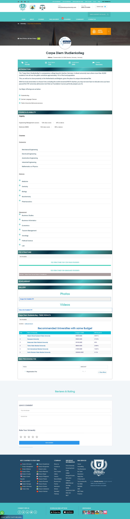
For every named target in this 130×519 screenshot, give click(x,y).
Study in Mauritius (42, 471)
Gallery (56, 474)
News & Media (58, 479)
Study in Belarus (25, 469)
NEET (67, 495)
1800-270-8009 (84, 7)
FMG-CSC (68, 493)
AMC (79, 489)
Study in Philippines (43, 476)
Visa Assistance (82, 469)
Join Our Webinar (64, 1)
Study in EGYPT (25, 481)
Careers (56, 476)
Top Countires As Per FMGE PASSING (82, 484)
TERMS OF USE (94, 483)
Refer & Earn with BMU (76, 1)
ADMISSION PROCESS (95, 485)
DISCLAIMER (103, 485)
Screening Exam (70, 468)
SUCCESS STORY (70, 490)
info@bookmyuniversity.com (66, 7)
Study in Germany (26, 486)
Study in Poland (42, 479)
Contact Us (92, 19)
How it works (57, 471)
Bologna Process (70, 475)
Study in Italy (24, 489)
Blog (94, 1)
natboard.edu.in (29, 324)
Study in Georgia (25, 484)
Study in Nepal (41, 474)
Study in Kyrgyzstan (43, 466)
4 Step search (81, 479)
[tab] (22, 38)
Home (23, 19)
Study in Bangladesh (26, 466)
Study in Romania (42, 481)
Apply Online (87, 1)
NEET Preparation (106, 1)
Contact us (57, 466)
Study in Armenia (25, 464)
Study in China (25, 471)
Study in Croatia (25, 474)
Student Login (100, 6)
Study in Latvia (41, 469)
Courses (41, 19)
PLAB (67, 470)
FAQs (98, 1)
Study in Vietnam (42, 491)
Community (80, 19)
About (32, 19)
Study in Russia (42, 484)
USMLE (68, 473)
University (23, 23)
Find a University (70, 465)
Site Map (68, 485)
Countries (66, 18)
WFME (67, 488)
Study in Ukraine (42, 486)
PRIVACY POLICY (101, 483)
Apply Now (80, 476)
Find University (54, 19)
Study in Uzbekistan (43, 489)
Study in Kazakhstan (43, 464)
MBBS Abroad (69, 483)
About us (56, 464)
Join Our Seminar (54, 1)
